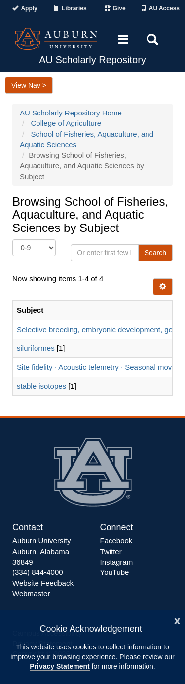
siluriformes (36, 348)
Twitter (111, 551)
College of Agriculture (66, 123)
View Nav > (28, 85)
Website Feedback (43, 583)
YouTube (114, 572)
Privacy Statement (59, 666)
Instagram (116, 562)
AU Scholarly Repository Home (71, 113)
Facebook (116, 540)
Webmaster (31, 593)
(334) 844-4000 (37, 572)
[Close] (177, 620)
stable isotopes (41, 386)
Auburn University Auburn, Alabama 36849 (41, 551)
